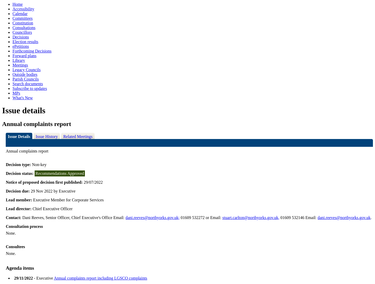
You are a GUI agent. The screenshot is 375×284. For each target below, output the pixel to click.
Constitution (22, 23)
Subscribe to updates (29, 88)
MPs (16, 93)
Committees (22, 18)
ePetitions (20, 46)
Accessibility (23, 9)
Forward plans (24, 56)
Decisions (20, 37)
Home (17, 4)
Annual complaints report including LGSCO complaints (100, 278)
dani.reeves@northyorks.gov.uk (344, 217)
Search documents (27, 84)
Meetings (20, 65)
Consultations (23, 27)
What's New (22, 98)
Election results (25, 41)
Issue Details (19, 136)
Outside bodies (25, 74)
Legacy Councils (26, 70)
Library (18, 60)
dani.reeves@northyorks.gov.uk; (153, 217)
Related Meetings (77, 136)
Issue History (47, 136)
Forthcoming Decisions (32, 51)
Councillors (22, 32)
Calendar (20, 13)
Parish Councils (25, 79)
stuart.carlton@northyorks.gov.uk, (250, 217)
